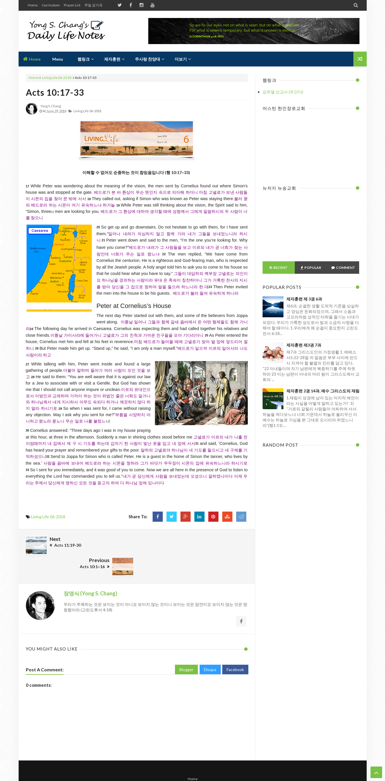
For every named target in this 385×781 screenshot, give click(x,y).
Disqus (210, 647)
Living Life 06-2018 (56, 77)
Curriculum (51, 5)
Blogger (186, 647)
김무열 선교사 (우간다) (283, 91)
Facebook (235, 647)
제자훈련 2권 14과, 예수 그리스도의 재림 (322, 390)
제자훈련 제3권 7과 (303, 345)
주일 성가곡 (93, 5)
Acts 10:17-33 (55, 92)
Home (33, 5)
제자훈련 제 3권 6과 (304, 298)
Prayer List (72, 5)
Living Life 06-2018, (87, 111)
